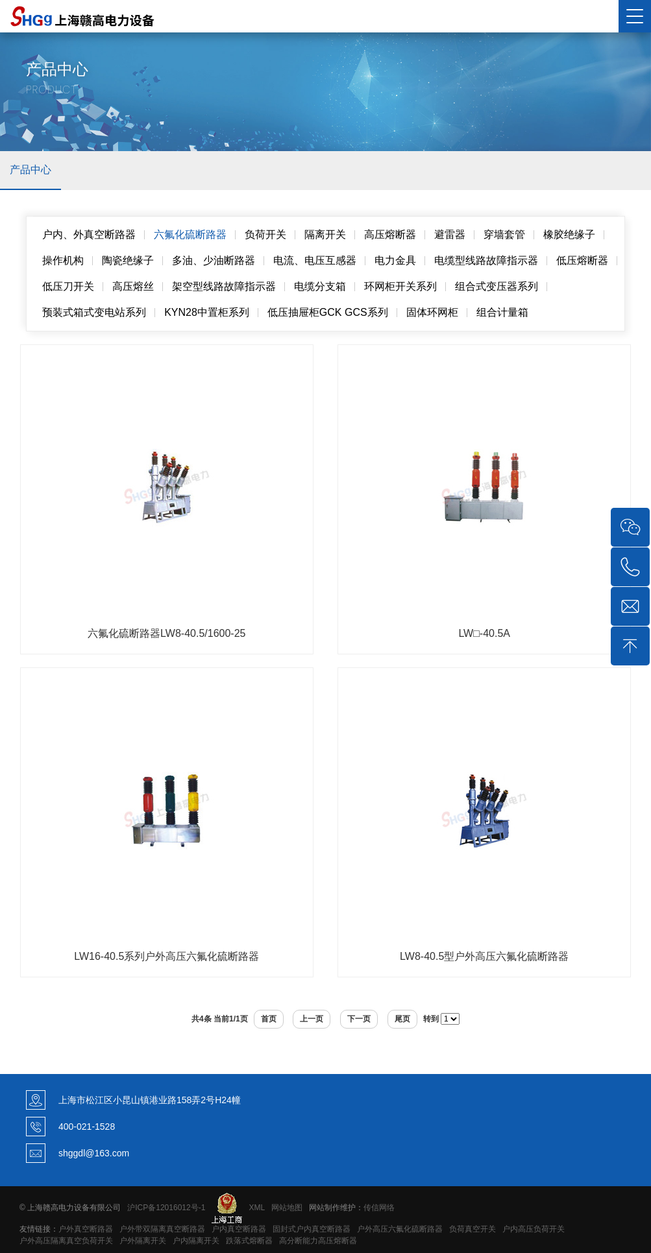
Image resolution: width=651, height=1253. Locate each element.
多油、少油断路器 (213, 260)
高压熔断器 (390, 234)
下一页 (359, 1018)
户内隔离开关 (196, 1240)
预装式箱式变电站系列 (94, 312)
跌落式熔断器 (249, 1240)
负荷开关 (265, 234)
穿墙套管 (504, 234)
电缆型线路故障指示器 (486, 260)
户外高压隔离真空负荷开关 (66, 1240)
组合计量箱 (502, 312)
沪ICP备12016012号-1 (166, 1206)
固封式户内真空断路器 (311, 1229)
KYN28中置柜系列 (206, 312)
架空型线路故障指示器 (224, 286)
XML (256, 1206)
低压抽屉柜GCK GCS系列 (327, 312)
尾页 (402, 1018)
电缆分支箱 (320, 286)
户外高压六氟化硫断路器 (400, 1229)
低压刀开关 (68, 286)
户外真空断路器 (85, 1229)
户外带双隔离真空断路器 (162, 1229)
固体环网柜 (432, 312)
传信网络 (379, 1206)
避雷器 (449, 234)
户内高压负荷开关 (533, 1229)
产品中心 (30, 169)
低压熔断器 (582, 260)
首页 (268, 1018)
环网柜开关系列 (400, 286)
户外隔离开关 (142, 1240)
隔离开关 (325, 234)
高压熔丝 (133, 286)
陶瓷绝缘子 (128, 260)
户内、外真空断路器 (89, 234)
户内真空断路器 (239, 1229)
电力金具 (395, 260)
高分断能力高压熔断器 (318, 1240)
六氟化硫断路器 (190, 234)
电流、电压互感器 (314, 260)
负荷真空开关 (472, 1229)
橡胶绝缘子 (569, 234)
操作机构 (63, 260)
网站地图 (286, 1206)
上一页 (311, 1018)
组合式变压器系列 (496, 286)
